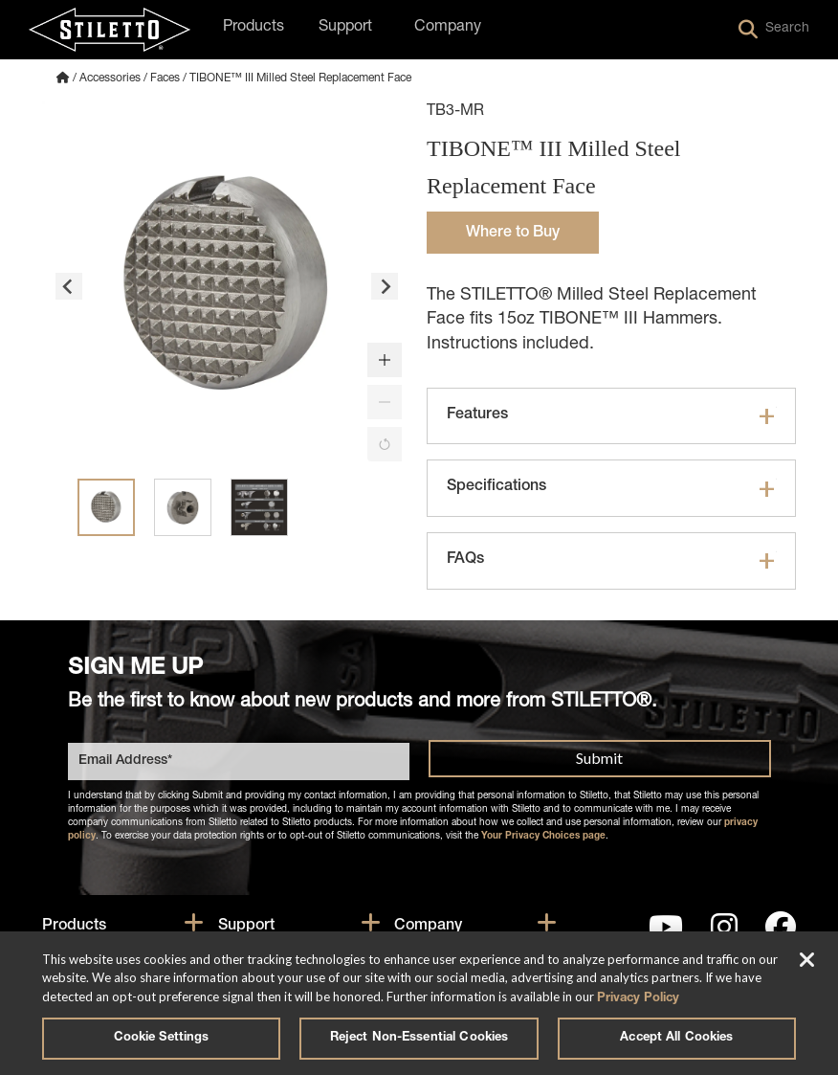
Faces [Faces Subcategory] (165, 78)
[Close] (807, 962)
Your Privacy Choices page (543, 836)
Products (74, 926)
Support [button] (345, 27)
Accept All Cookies (676, 1038)
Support (246, 926)
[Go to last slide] (68, 286)
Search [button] (774, 29)
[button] (384, 360)
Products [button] (253, 27)
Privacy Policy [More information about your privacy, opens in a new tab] (638, 999)
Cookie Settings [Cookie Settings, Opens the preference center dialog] (162, 1038)
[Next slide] (384, 286)
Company (428, 926)
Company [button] (447, 27)
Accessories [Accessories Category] (110, 78)
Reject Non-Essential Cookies (419, 1038)
